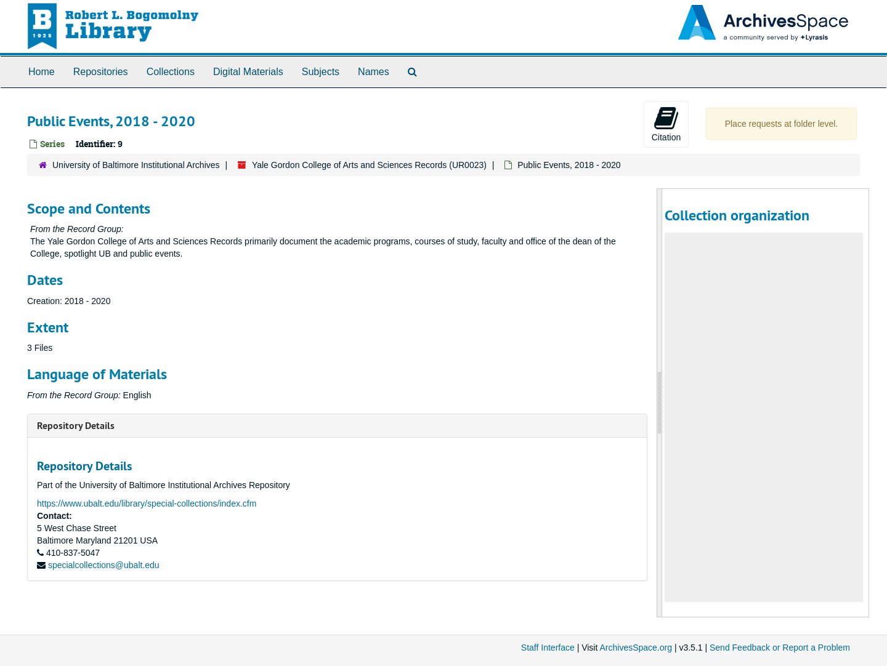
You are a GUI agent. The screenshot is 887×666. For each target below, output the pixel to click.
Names (373, 71)
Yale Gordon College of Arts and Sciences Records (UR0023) (369, 165)
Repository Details (76, 425)
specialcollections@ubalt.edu (104, 565)
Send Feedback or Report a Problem (780, 647)
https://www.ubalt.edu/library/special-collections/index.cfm (146, 503)
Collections (171, 71)
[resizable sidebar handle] (659, 403)
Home (41, 71)
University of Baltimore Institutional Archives (136, 165)
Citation (666, 123)
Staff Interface (548, 647)
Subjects (320, 71)
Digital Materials (248, 71)
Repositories (100, 71)
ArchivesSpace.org (635, 647)
